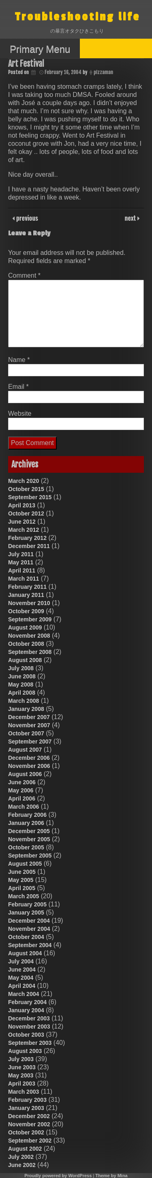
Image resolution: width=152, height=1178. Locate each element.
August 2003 (25, 1051)
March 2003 (23, 1091)
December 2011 (29, 546)
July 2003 (21, 1059)
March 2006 (23, 806)
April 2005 (21, 888)
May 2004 (20, 977)
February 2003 (27, 1100)
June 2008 (22, 676)
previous (26, 218)
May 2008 (20, 684)
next (131, 218)
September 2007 (29, 741)
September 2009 (29, 619)
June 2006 (22, 782)
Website (20, 413)
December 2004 (29, 920)
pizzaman (103, 72)
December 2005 (29, 831)
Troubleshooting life (77, 17)
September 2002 (29, 1140)
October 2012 (26, 513)
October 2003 (26, 1034)
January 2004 (26, 1010)
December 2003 (29, 1018)
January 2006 (26, 823)
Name (19, 359)
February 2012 (27, 538)
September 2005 (29, 855)
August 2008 (25, 660)
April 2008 (21, 692)
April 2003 (21, 1083)
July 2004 (21, 961)
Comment (24, 275)
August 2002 (25, 1148)
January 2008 (26, 709)
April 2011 (21, 570)
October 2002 (26, 1132)
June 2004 (22, 969)
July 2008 (21, 668)
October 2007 (26, 733)
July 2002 (21, 1157)
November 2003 (29, 1026)
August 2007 (25, 749)
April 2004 (21, 986)
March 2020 (23, 481)
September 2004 (29, 945)
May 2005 (20, 880)
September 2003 (29, 1043)
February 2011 (27, 587)
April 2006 (21, 798)
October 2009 (26, 611)
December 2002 (29, 1116)
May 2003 (20, 1075)
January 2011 (26, 595)
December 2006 (29, 758)
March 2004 (23, 994)
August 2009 (25, 627)
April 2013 (21, 505)
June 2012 (22, 521)
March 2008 (23, 701)
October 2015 (26, 489)
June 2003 (22, 1067)
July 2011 (21, 554)
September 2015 (29, 497)
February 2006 (27, 815)
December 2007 (29, 717)
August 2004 (25, 953)
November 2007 (29, 725)
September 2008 (29, 652)
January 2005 (26, 912)
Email (18, 386)
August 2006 (25, 774)
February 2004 (27, 1002)
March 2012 (23, 529)
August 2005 (25, 863)
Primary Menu (40, 49)
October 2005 (26, 847)
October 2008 (26, 644)
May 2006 (20, 790)
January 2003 (26, 1108)
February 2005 (27, 904)
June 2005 (22, 872)
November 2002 (29, 1124)
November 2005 (29, 839)
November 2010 (29, 603)
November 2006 (29, 766)
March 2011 (23, 578)
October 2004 (26, 937)
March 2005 (23, 896)
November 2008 (29, 635)
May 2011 (20, 562)
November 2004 (29, 929)
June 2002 (22, 1165)
